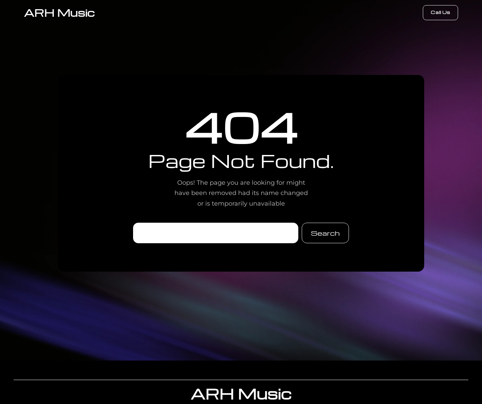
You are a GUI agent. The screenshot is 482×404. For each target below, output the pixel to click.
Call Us (440, 12)
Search (325, 233)
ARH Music (59, 12)
